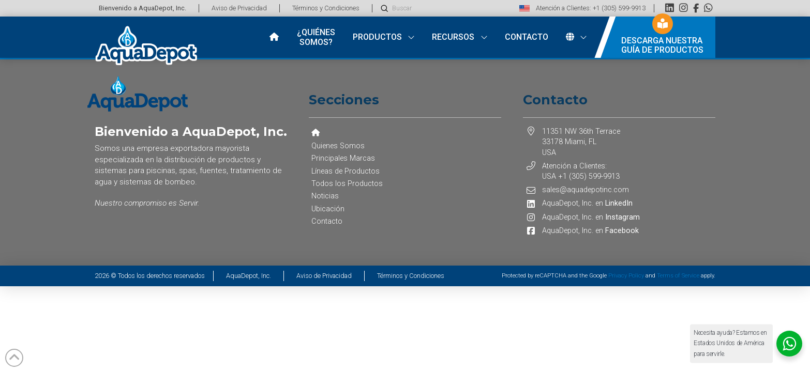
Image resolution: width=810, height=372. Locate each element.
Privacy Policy (626, 275)
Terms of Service (678, 275)
